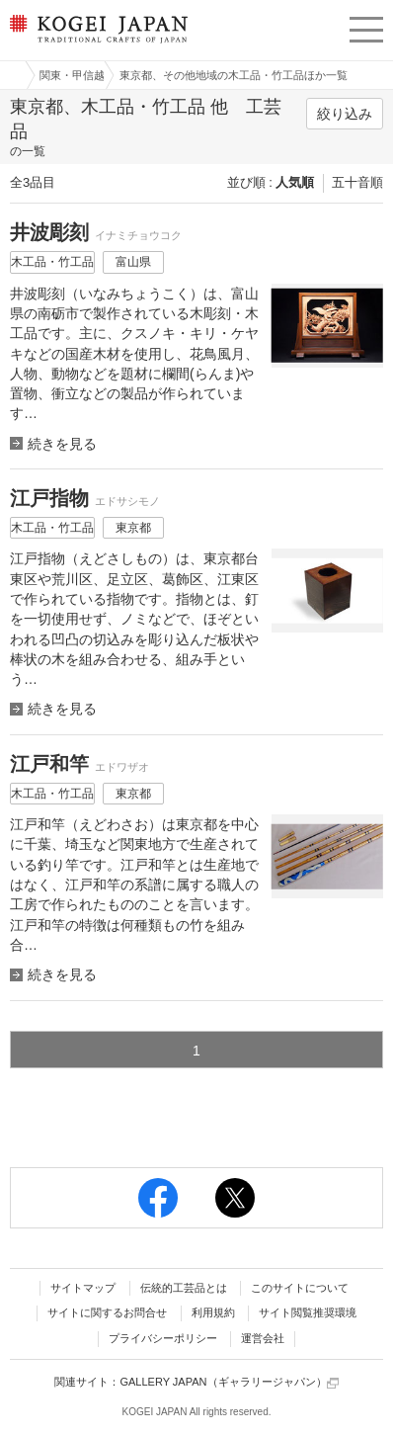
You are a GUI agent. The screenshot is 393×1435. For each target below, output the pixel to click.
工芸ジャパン (11, 75)
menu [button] (366, 27)
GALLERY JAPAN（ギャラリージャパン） (228, 1382)
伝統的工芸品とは (183, 1288)
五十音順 (357, 182)
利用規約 (213, 1312)
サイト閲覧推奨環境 (307, 1312)
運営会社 (262, 1338)
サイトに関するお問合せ (107, 1312)
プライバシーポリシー (163, 1338)
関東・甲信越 (72, 75)
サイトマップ (83, 1288)
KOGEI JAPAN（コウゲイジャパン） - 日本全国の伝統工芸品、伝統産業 (97, 45)
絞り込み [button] (344, 114)
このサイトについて (300, 1288)
